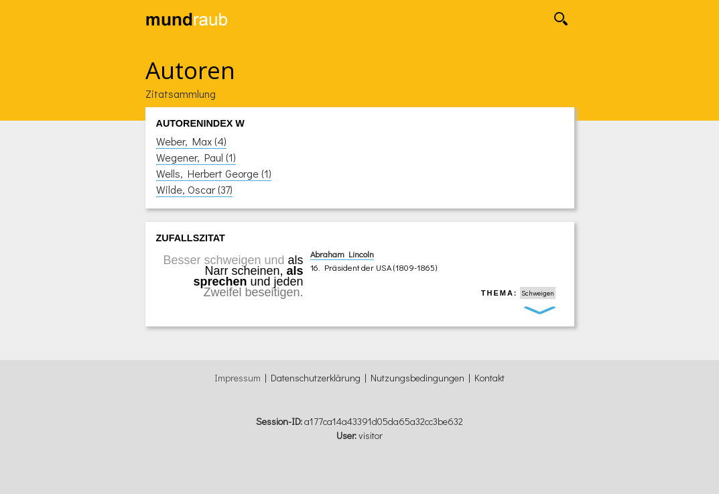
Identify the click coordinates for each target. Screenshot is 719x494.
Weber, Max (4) (191, 141)
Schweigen (537, 293)
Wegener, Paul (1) (196, 157)
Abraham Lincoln (342, 254)
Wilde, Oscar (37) (194, 189)
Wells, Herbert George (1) (213, 173)
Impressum (237, 377)
